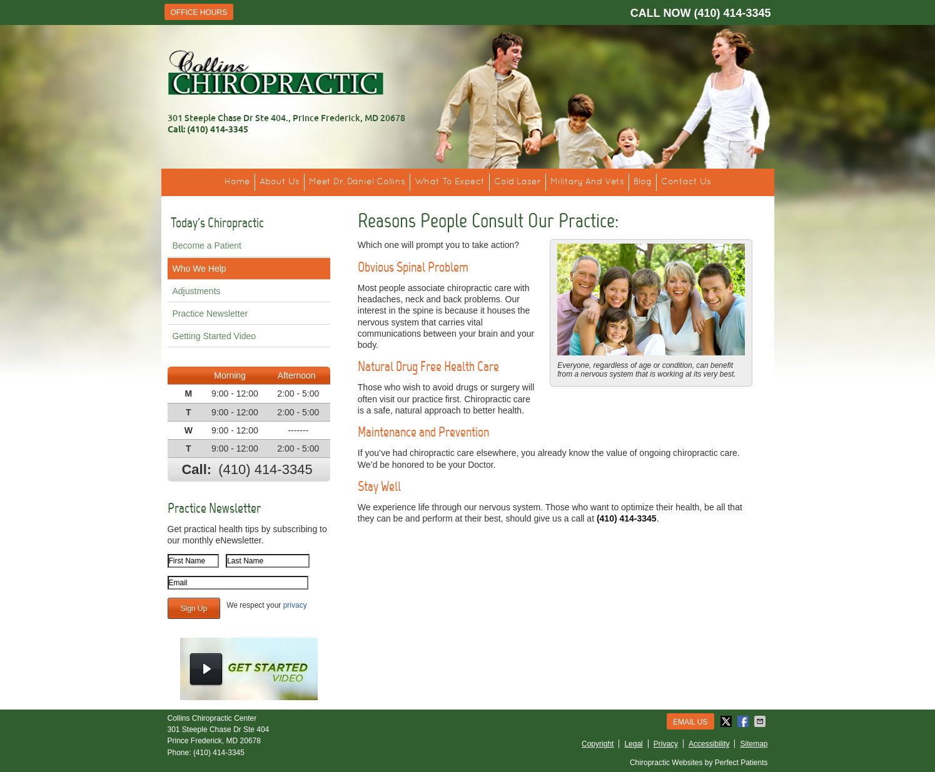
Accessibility (709, 744)
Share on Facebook (744, 721)
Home (237, 182)
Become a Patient (207, 245)
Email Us (690, 722)
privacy (295, 605)
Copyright (598, 744)
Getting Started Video (214, 336)
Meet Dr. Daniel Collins (357, 182)
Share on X (727, 721)
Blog (643, 182)
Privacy (666, 744)
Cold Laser (517, 182)
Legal (633, 744)
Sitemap (753, 744)
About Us (280, 182)
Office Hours (199, 12)
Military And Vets (587, 182)
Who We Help (199, 269)
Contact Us (686, 182)
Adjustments (197, 291)
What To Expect (450, 182)
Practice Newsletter (210, 314)
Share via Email (761, 721)
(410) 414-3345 (732, 13)
